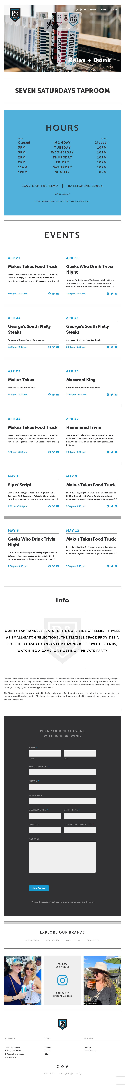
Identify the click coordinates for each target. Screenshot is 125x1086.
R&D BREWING (32, 940)
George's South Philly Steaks (29, 329)
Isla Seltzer (93, 940)
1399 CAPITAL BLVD (40, 186)
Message (34, 839)
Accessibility (76, 1074)
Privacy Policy (66, 1074)
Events (47, 1051)
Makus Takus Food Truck (32, 266)
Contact (48, 1047)
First (31, 759)
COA (46, 1054)
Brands (93, 10)
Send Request (38, 888)
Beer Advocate (90, 1051)
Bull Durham (52, 940)
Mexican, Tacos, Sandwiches (22, 387)
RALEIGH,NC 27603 (85, 186)
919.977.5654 (10, 1057)
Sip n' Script (19, 484)
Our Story (103, 10)
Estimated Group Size (79, 824)
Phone (34, 781)
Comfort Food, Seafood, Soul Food (83, 387)
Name (33, 747)
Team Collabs (73, 940)
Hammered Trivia (83, 427)
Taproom (113, 10)
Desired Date (38, 810)
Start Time (71, 810)
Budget (34, 824)
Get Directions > (62, 194)
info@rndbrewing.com (15, 1054)
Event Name (36, 795)
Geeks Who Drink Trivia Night (89, 269)
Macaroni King (81, 379)
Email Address (39, 766)
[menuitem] (93, 9)
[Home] (15, 15)
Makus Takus (21, 379)
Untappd (87, 1047)
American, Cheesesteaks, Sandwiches (26, 340)
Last (66, 759)
